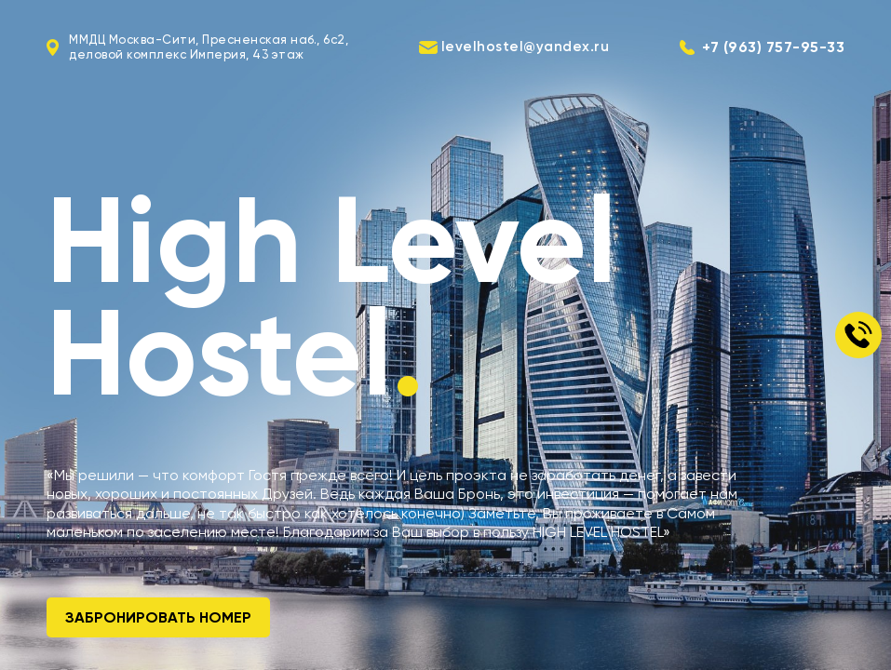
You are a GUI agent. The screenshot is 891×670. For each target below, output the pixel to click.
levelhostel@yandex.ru (525, 46)
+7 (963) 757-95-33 (773, 47)
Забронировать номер (158, 617)
